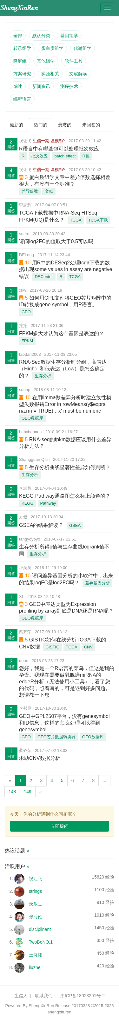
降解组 (20, 60)
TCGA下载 (98, 220)
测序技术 (69, 86)
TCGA (76, 220)
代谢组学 (82, 48)
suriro (24, 233)
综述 (17, 86)
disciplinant (40, 929)
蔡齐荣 (25, 631)
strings (35, 891)
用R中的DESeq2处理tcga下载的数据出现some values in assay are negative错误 (65, 269)
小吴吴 (25, 567)
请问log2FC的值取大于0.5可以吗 (56, 241)
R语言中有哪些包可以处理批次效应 (59, 148)
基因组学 (69, 35)
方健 (23, 516)
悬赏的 (64, 124)
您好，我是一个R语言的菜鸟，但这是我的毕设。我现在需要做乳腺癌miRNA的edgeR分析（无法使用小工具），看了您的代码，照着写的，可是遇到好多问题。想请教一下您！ (66, 682)
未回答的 (91, 124)
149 (27, 791)
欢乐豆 (35, 903)
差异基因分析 (97, 583)
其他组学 (46, 60)
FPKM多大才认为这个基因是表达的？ (61, 333)
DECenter (44, 276)
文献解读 (78, 73)
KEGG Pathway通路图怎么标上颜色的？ (64, 496)
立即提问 (60, 826)
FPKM (27, 340)
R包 (85, 156)
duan (23, 660)
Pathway (48, 503)
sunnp (24, 389)
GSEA (75, 525)
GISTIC (52, 647)
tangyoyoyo (29, 539)
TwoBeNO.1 (41, 942)
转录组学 (22, 48)
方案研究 (22, 73)
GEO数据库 (32, 418)
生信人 (21, 995)
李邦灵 (25, 708)
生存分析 (43, 376)
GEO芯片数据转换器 (56, 736)
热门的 (40, 124)
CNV (88, 647)
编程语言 (22, 99)
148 (12, 791)
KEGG (28, 503)
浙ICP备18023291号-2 (82, 995)
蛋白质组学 (52, 48)
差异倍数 (30, 191)
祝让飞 (25, 140)
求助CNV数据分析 (39, 758)
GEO (26, 311)
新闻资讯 (41, 86)
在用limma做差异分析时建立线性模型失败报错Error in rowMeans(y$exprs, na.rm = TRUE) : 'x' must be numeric (65, 404)
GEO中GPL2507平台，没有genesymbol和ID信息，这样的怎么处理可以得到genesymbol (64, 722)
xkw (22, 290)
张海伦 (35, 916)
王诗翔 (35, 954)
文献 (49, 191)
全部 (17, 35)
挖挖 (23, 325)
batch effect (65, 156)
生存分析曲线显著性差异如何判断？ (69, 467)
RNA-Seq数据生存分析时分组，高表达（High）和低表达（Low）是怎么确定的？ (63, 368)
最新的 (16, 124)
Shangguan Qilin (34, 459)
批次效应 (39, 156)
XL (21, 596)
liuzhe (35, 967)
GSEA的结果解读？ (41, 525)
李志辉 (25, 204)
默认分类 (41, 35)
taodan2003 (30, 354)
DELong (26, 254)
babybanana (30, 431)
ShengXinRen (41, 1005)
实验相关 (50, 73)
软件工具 (74, 60)
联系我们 (44, 995)
